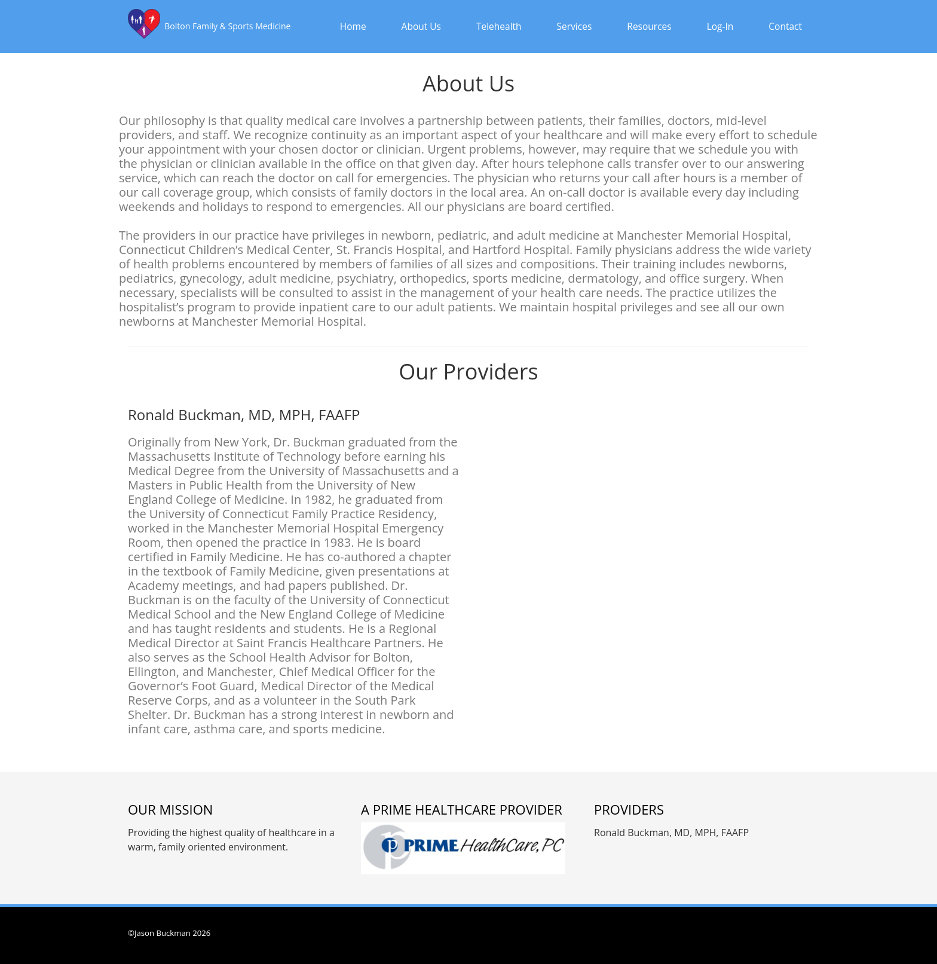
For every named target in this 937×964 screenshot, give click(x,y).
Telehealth (499, 26)
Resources (649, 26)
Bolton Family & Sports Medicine (227, 26)
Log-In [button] (720, 26)
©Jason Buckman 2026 (169, 933)
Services (574, 26)
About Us (421, 26)
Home (353, 26)
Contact (785, 26)
